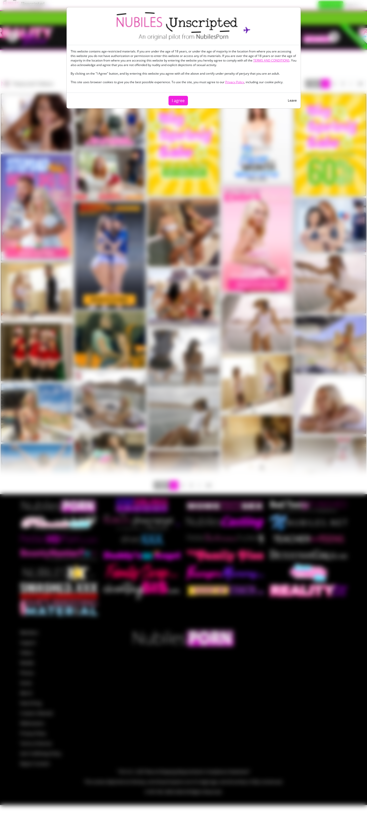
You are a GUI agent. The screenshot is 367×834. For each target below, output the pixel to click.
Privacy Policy (234, 82)
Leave (292, 100)
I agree (178, 100)
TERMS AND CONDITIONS (271, 60)
